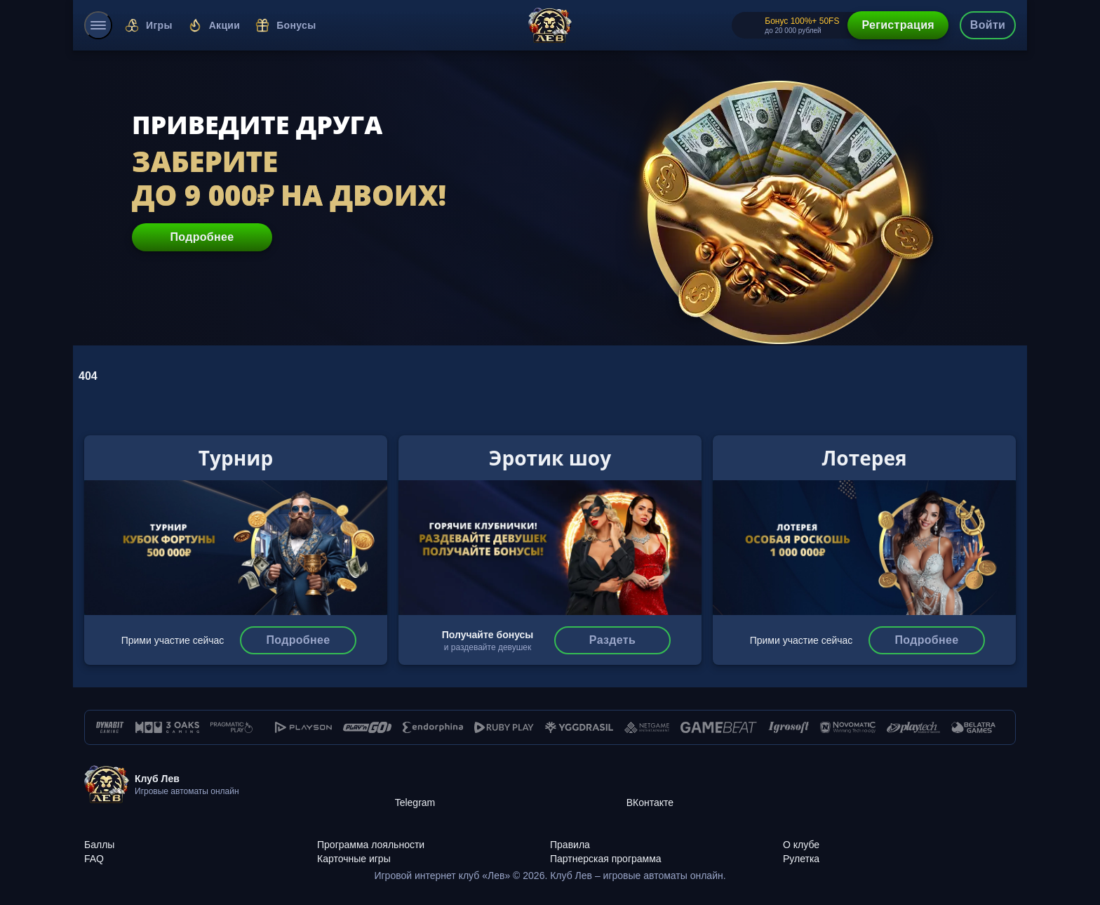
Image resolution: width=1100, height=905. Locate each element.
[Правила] (666, 837)
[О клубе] (899, 837)
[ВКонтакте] (742, 785)
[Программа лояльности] (433, 837)
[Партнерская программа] (666, 851)
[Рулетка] (899, 851)
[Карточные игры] (433, 851)
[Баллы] (200, 837)
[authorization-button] (988, 25)
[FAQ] (200, 851)
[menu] (98, 25)
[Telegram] (510, 785)
